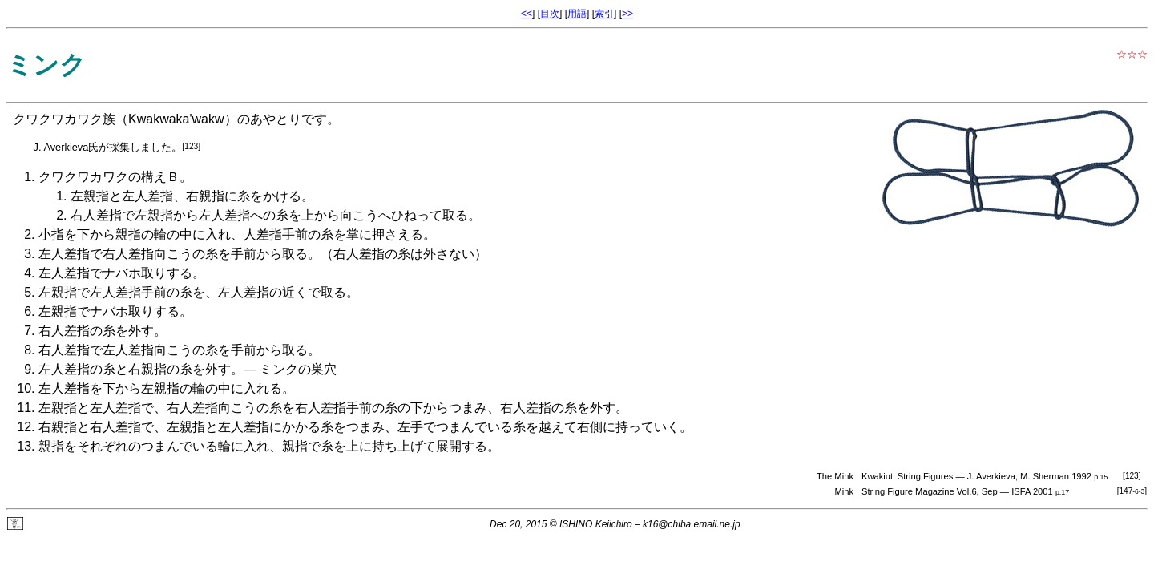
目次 (549, 13)
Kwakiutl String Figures (907, 476)
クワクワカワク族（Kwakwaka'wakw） (125, 119)
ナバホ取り (135, 273)
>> (627, 13)
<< (526, 13)
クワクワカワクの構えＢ (109, 177)
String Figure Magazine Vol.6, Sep (929, 491)
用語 (577, 13)
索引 (604, 13)
